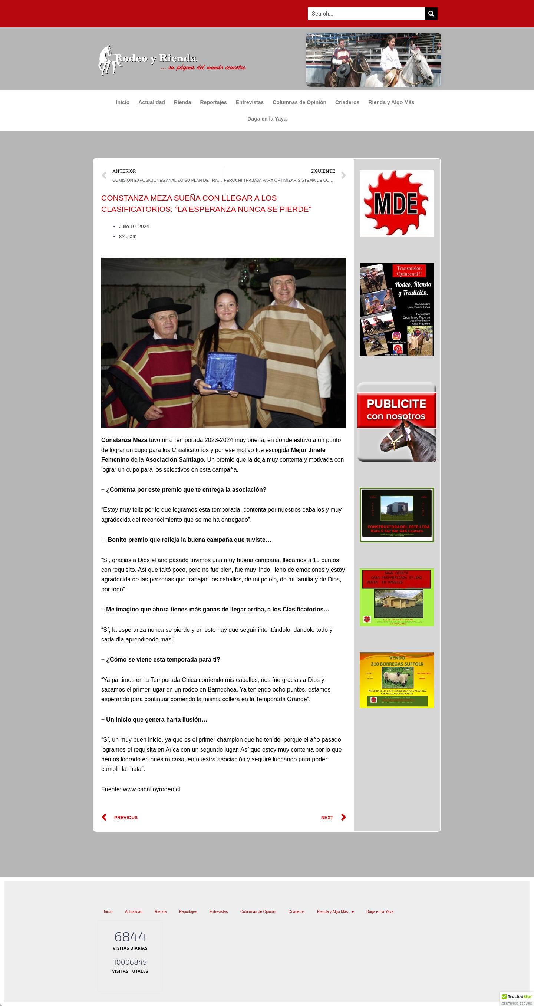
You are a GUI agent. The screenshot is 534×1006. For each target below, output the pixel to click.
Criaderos (347, 102)
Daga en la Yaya (267, 119)
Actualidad (151, 102)
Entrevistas (250, 102)
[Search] (431, 13)
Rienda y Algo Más (393, 102)
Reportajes (213, 102)
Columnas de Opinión (299, 102)
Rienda (182, 102)
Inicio (123, 102)
